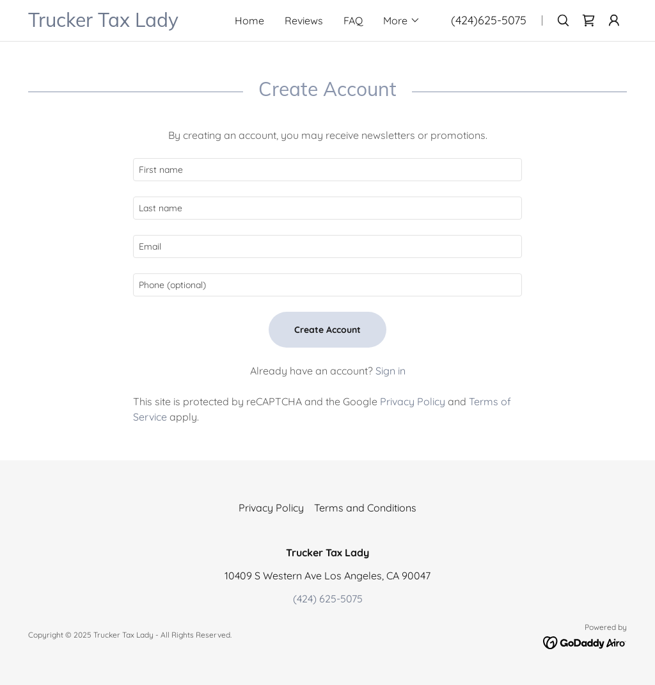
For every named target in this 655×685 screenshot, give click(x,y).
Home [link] (249, 20)
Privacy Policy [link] (412, 401)
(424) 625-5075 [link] (328, 598)
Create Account (327, 329)
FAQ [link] (353, 20)
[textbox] (327, 169)
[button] (401, 20)
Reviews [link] (304, 20)
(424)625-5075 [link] (488, 20)
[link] (118, 23)
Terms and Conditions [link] (365, 507)
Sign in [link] (390, 370)
